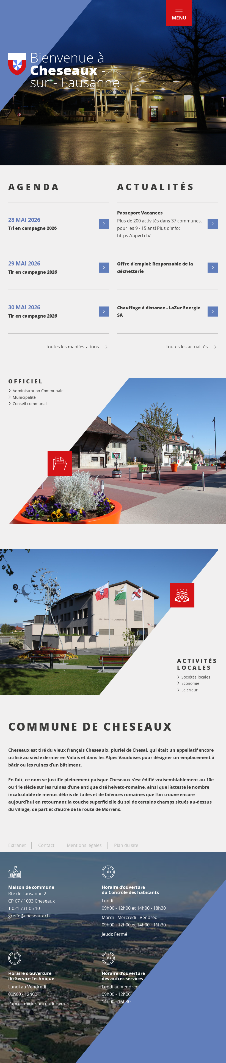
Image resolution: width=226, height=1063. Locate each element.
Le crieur (189, 689)
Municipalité (24, 397)
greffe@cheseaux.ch (29, 916)
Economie (190, 683)
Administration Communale (38, 390)
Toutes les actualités (192, 347)
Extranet (17, 845)
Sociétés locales (195, 677)
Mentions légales (84, 845)
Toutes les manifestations (77, 347)
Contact (46, 845)
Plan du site (126, 845)
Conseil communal (30, 403)
